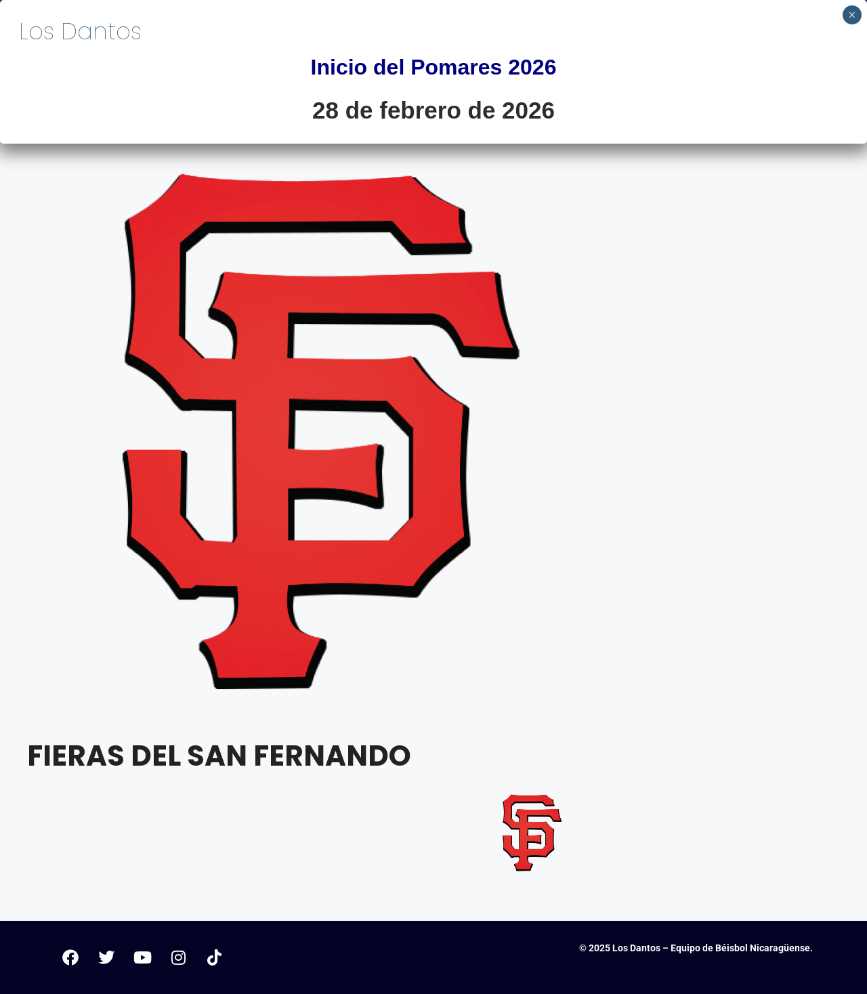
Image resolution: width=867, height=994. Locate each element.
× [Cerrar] (851, 14)
